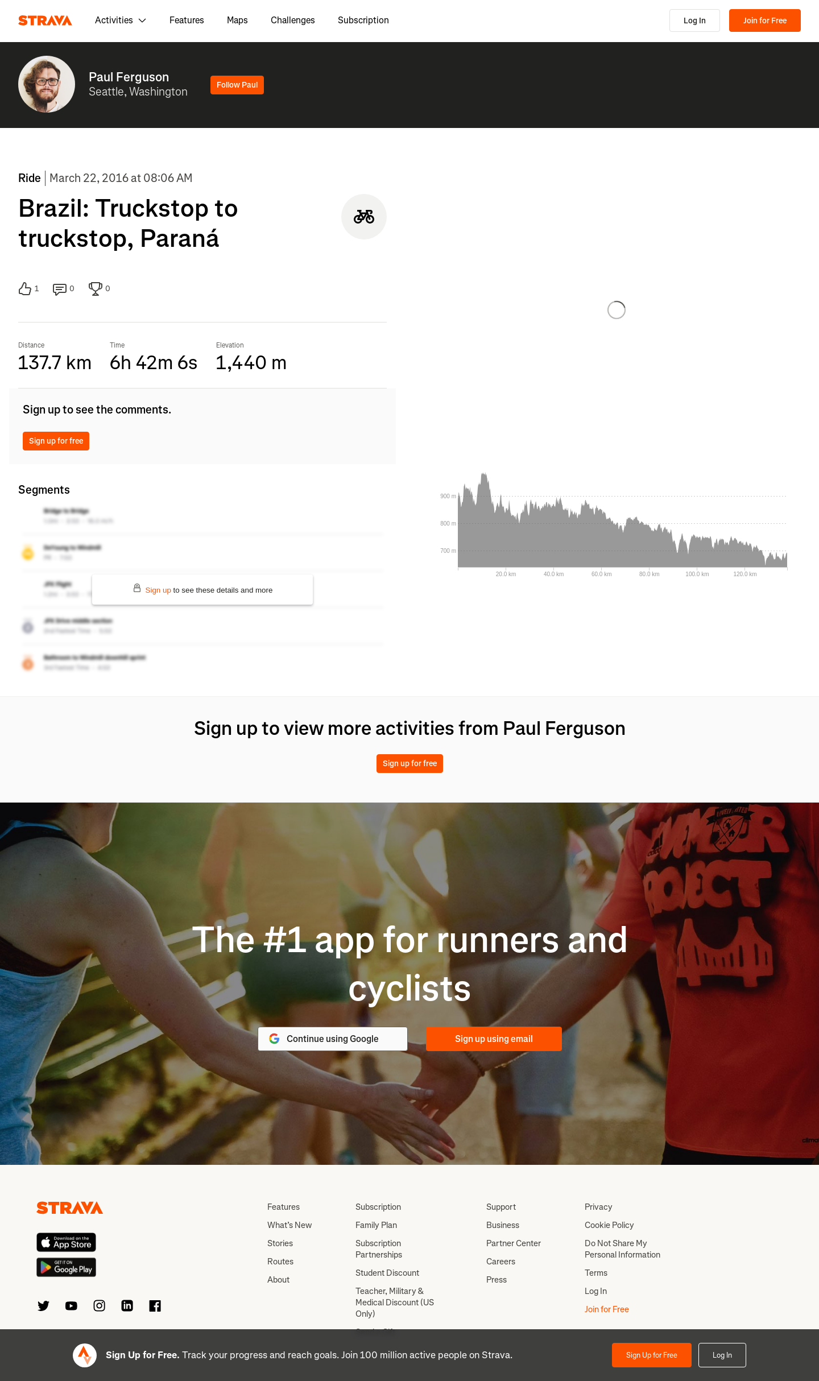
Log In (695, 20)
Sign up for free (56, 441)
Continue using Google (323, 1038)
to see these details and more (203, 589)
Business (502, 1225)
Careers (500, 1261)
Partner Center (513, 1243)
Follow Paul (237, 85)
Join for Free (765, 20)
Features (186, 20)
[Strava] (45, 20)
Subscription (363, 20)
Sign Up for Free (651, 1355)
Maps (237, 20)
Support (501, 1207)
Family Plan (376, 1225)
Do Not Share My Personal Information (622, 1249)
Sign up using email (494, 1039)
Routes (280, 1261)
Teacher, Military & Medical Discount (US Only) (394, 1302)
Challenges (293, 20)
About (278, 1279)
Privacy (599, 1207)
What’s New (289, 1225)
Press (496, 1279)
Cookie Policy (609, 1225)
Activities (121, 20)
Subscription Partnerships (378, 1249)
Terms (596, 1273)
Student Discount (387, 1273)
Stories (280, 1243)
